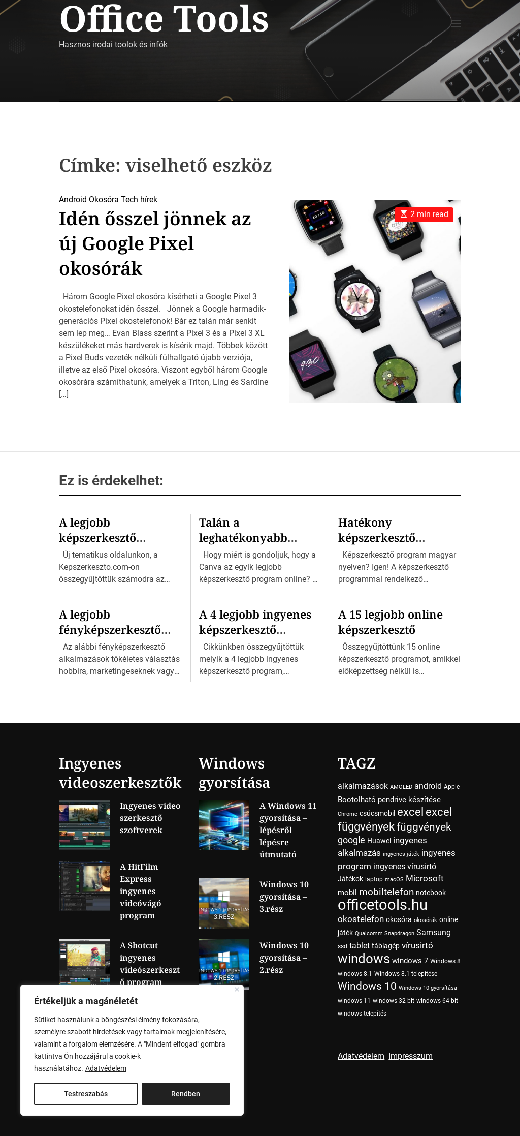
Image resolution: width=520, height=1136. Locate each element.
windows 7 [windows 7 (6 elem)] (410, 960)
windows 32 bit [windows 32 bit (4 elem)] (393, 1000)
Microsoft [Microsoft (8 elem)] (425, 878)
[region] (132, 1050)
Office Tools (164, 18)
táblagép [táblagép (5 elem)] (386, 946)
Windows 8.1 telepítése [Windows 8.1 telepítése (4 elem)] (405, 973)
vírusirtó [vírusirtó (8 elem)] (417, 945)
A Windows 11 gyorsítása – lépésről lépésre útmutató (288, 830)
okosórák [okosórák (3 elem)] (425, 920)
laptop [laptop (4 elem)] (374, 879)
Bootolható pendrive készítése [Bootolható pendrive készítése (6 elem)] (389, 799)
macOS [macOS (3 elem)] (394, 879)
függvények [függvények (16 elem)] (424, 826)
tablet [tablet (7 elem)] (359, 945)
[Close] (237, 989)
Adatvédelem (105, 1068)
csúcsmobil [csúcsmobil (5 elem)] (377, 813)
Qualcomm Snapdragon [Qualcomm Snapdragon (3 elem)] (384, 933)
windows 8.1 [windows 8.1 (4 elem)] (355, 973)
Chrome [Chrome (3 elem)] (348, 814)
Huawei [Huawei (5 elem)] (379, 841)
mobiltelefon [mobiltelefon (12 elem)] (386, 892)
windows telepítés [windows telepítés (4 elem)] (362, 1013)
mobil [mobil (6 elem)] (347, 892)
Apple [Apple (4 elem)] (452, 786)
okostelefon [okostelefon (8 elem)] (361, 919)
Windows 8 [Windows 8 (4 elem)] (445, 961)
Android (73, 199)
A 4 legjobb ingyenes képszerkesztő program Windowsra (256, 629)
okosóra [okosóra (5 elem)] (399, 919)
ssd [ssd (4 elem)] (342, 946)
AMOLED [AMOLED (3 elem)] (401, 787)
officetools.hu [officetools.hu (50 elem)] (383, 904)
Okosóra (104, 199)
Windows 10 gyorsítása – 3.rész (284, 896)
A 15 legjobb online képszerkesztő (390, 621)
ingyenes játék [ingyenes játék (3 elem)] (401, 854)
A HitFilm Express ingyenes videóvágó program (140, 891)
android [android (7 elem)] (428, 786)
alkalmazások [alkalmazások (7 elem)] (363, 786)
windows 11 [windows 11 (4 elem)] (354, 1000)
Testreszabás (86, 1094)
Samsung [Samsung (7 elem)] (433, 932)
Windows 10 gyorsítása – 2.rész (284, 957)
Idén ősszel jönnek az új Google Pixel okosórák (155, 243)
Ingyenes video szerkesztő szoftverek (150, 818)
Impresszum (410, 1056)
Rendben (185, 1094)
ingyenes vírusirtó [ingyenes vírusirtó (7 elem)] (404, 866)
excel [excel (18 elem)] (410, 811)
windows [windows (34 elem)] (364, 958)
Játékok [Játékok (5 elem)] (350, 879)
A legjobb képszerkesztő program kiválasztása (118, 537)
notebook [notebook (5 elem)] (431, 892)
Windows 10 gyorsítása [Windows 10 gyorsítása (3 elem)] (428, 988)
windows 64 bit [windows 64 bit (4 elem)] (437, 1000)
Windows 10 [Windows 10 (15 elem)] (367, 986)
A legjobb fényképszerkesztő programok (110, 629)
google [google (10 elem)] (351, 840)
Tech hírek (139, 199)
